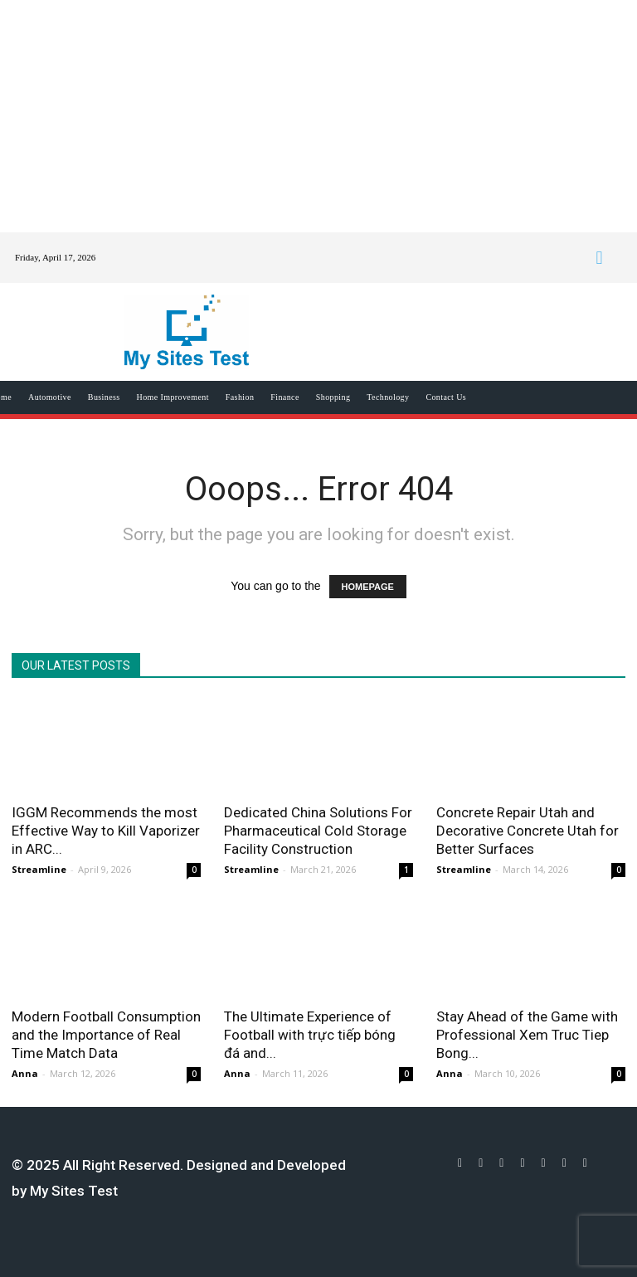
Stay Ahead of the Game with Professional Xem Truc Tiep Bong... (527, 1034)
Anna (25, 1073)
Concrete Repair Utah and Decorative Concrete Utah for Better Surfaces (527, 830)
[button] (599, 257)
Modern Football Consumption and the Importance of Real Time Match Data (106, 1034)
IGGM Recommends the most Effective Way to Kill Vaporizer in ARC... (106, 830)
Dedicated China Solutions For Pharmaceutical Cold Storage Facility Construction (318, 830)
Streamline (39, 869)
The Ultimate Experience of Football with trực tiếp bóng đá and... (310, 1034)
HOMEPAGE (368, 587)
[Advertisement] (318, 116)
